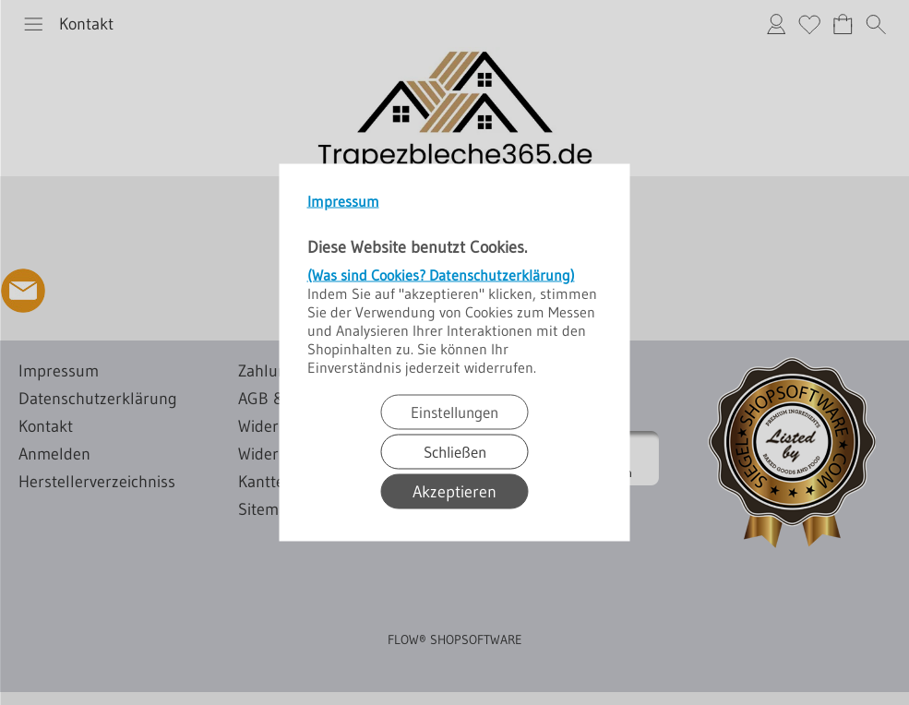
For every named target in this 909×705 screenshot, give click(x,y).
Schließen (455, 451)
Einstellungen (454, 412)
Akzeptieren (454, 492)
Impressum (343, 201)
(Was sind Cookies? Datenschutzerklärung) (441, 275)
